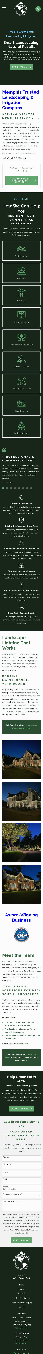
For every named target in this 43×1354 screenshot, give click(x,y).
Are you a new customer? (12, 1194)
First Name (7, 1157)
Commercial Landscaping (21, 1303)
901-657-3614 (21, 1278)
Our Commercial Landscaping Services (23, 180)
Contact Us (21, 1307)
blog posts (23, 1044)
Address (6, 1187)
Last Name (7, 1164)
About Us (21, 1294)
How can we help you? (11, 1201)
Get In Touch (21, 67)
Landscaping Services (21, 1298)
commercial (34, 130)
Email (5, 1179)
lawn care (37, 696)
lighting (10, 654)
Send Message (21, 1240)
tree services (17, 699)
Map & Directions (21, 1328)
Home (21, 1289)
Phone (5, 1172)
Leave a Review (21, 1109)
